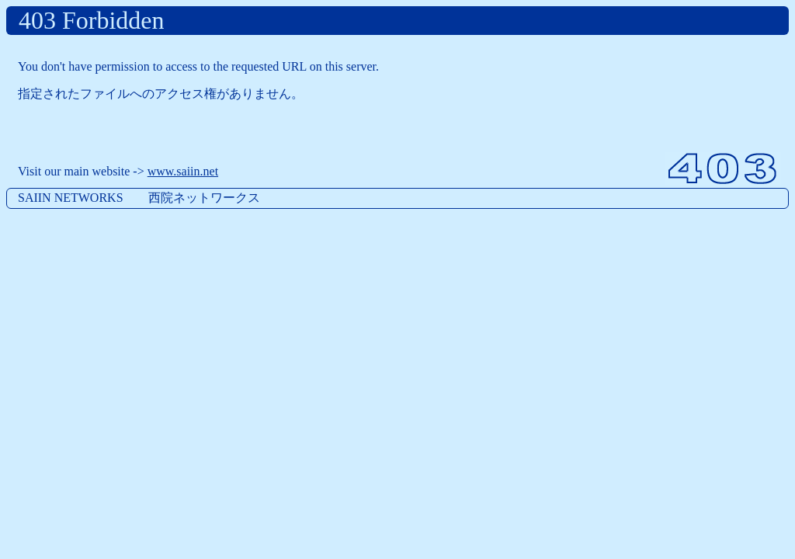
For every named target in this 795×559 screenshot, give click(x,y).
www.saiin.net (183, 171)
